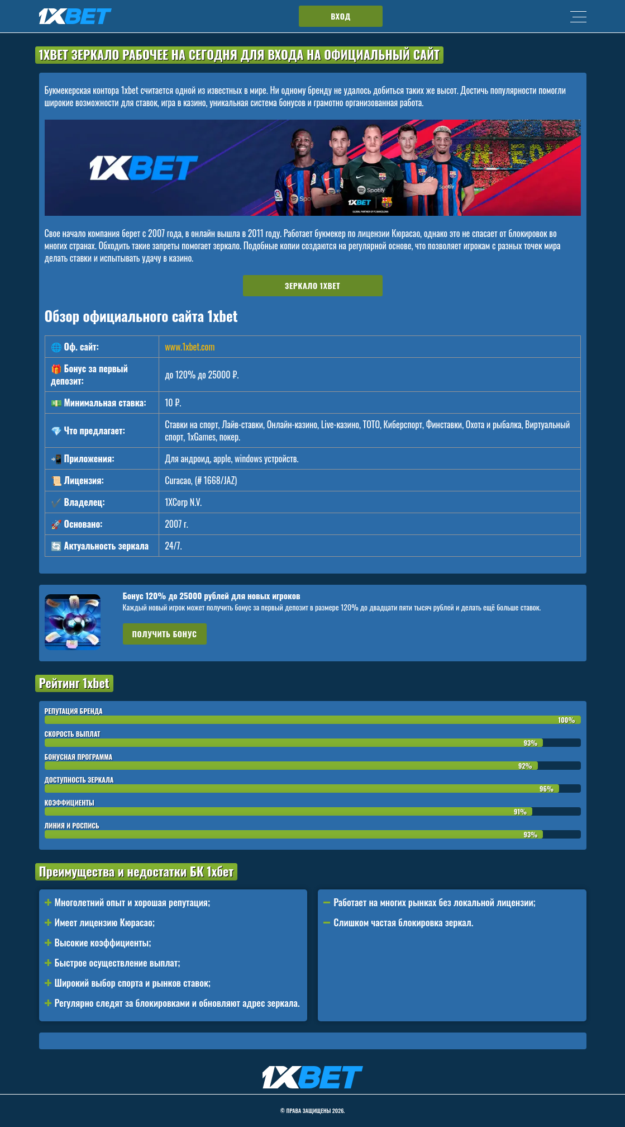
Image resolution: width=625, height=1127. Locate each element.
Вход (340, 16)
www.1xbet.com (189, 346)
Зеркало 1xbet (312, 285)
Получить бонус (164, 634)
